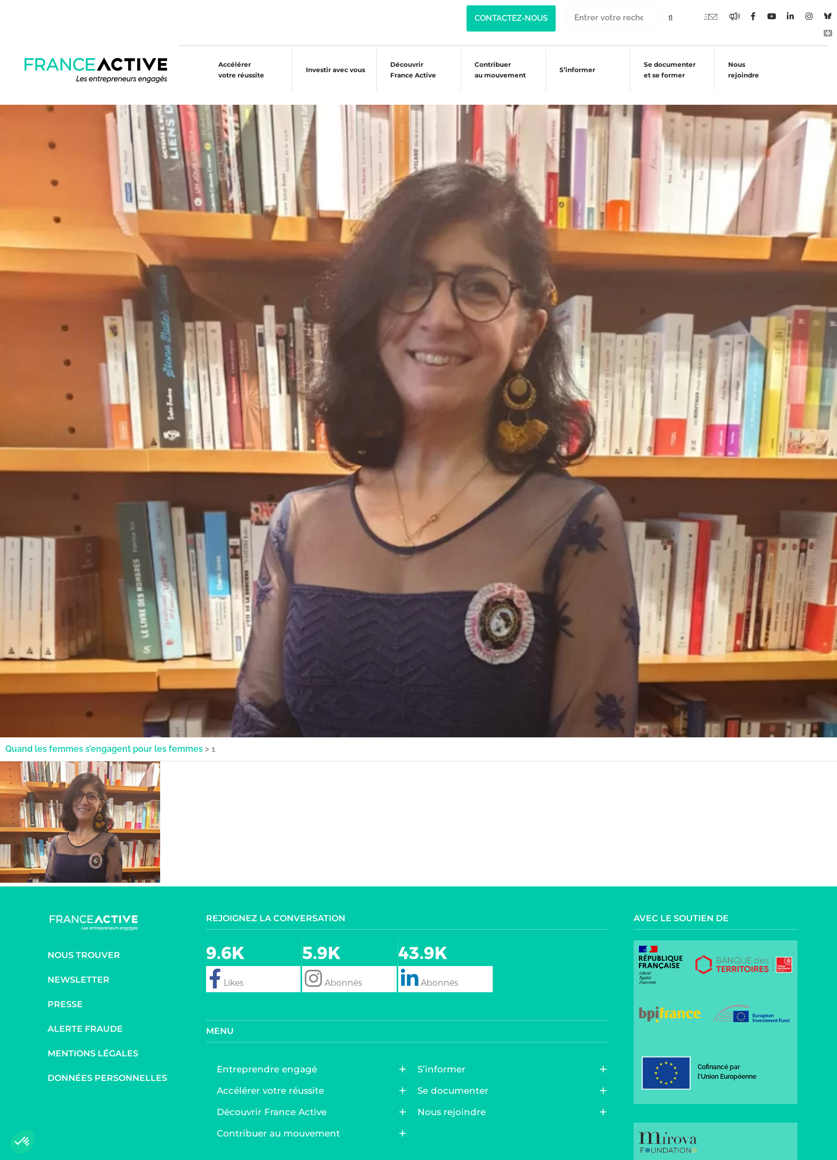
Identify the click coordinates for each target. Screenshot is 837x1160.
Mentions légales (93, 1040)
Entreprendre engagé (269, 1055)
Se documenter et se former (668, 69)
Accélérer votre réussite (231, 69)
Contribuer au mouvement (496, 69)
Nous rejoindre (744, 69)
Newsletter (78, 966)
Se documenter (455, 1077)
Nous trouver (84, 942)
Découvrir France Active (406, 69)
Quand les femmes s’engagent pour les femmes (104, 735)
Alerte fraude (85, 1015)
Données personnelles (107, 1065)
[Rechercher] (671, 17)
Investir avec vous (327, 71)
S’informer (574, 71)
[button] (22, 1142)
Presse (65, 991)
